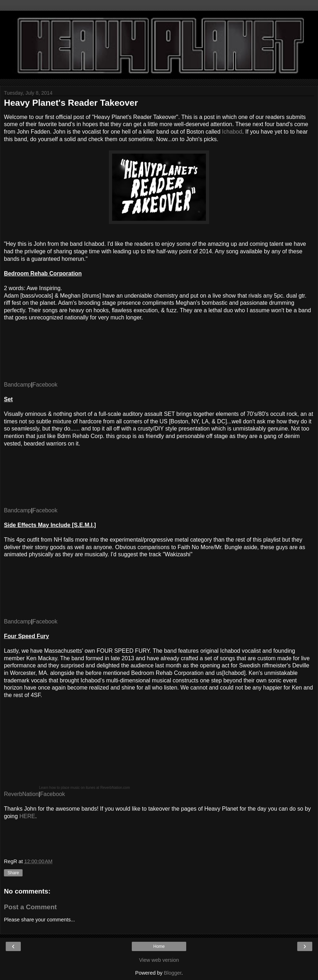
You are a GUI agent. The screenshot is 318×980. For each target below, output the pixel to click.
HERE (27, 816)
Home (159, 946)
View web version (159, 960)
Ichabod (232, 132)
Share (13, 872)
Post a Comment (30, 907)
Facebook (45, 385)
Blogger (173, 973)
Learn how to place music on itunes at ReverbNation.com (84, 788)
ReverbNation (21, 794)
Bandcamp (17, 385)
